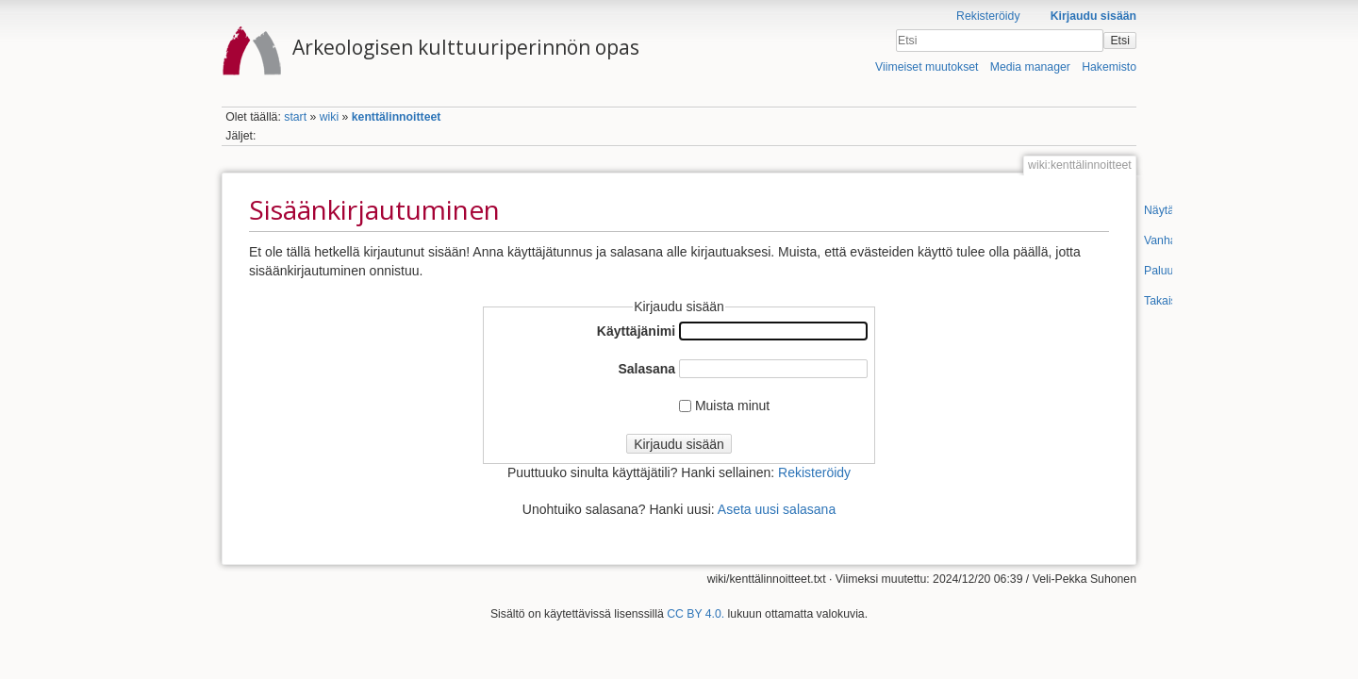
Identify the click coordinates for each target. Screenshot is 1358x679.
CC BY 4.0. (695, 614)
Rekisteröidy (987, 16)
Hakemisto (1109, 67)
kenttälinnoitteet (396, 117)
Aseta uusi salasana (777, 509)
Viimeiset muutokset (926, 67)
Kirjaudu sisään (1093, 16)
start (295, 117)
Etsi (1119, 40)
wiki (329, 117)
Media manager (1030, 67)
